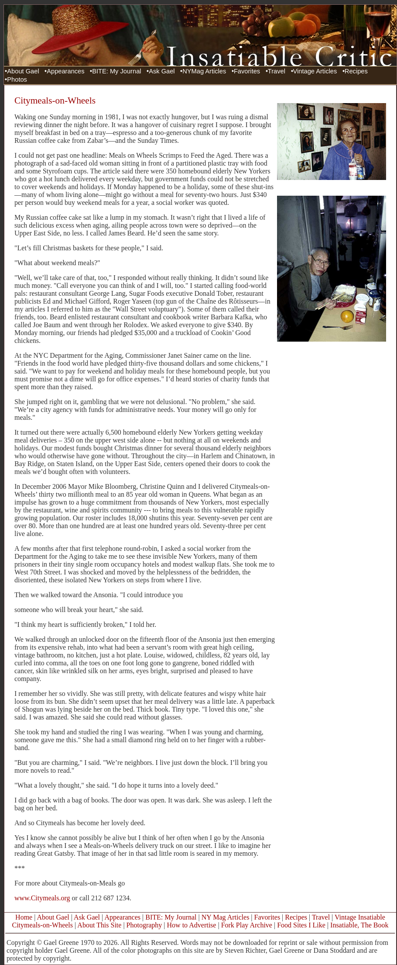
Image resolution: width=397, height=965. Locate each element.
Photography (144, 925)
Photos (17, 79)
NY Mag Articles (226, 917)
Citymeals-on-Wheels (42, 925)
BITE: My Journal (116, 71)
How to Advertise (191, 925)
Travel (276, 71)
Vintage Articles (315, 71)
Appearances (65, 71)
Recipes (356, 71)
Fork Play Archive (246, 925)
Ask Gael (162, 71)
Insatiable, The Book (359, 925)
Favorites (247, 71)
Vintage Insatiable (360, 917)
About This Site (99, 925)
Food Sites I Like (301, 925)
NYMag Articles (204, 71)
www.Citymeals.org (42, 898)
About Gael (23, 71)
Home (23, 917)
